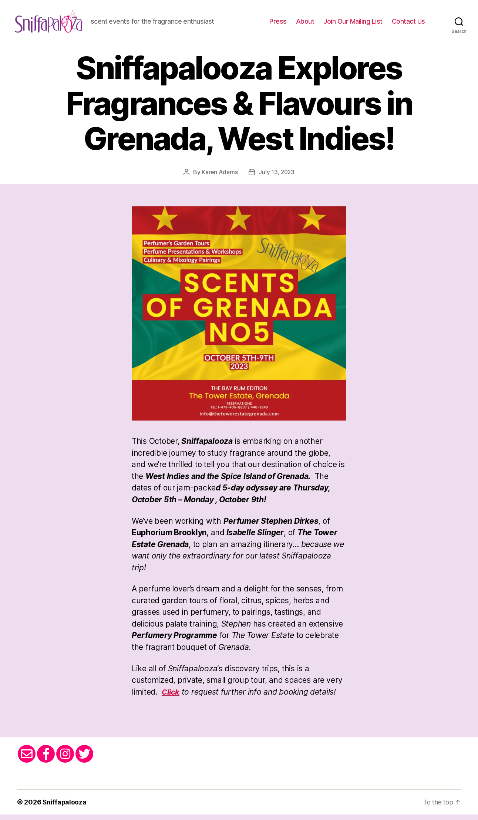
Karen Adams (219, 177)
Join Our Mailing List (353, 24)
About (305, 24)
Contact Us (408, 24)
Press (278, 24)
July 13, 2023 (276, 177)
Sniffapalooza (65, 807)
